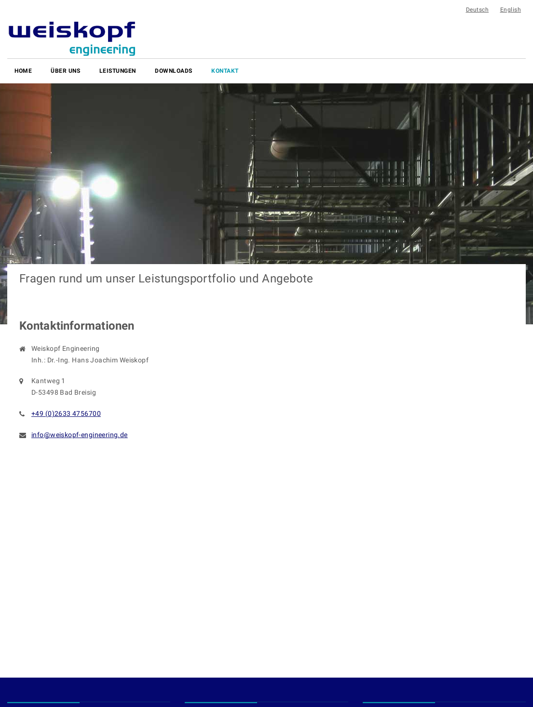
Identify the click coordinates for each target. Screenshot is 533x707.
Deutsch (477, 9)
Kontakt (225, 70)
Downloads (173, 70)
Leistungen (117, 70)
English (510, 9)
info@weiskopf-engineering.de (79, 435)
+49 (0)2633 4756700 (66, 413)
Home (23, 70)
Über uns (65, 70)
